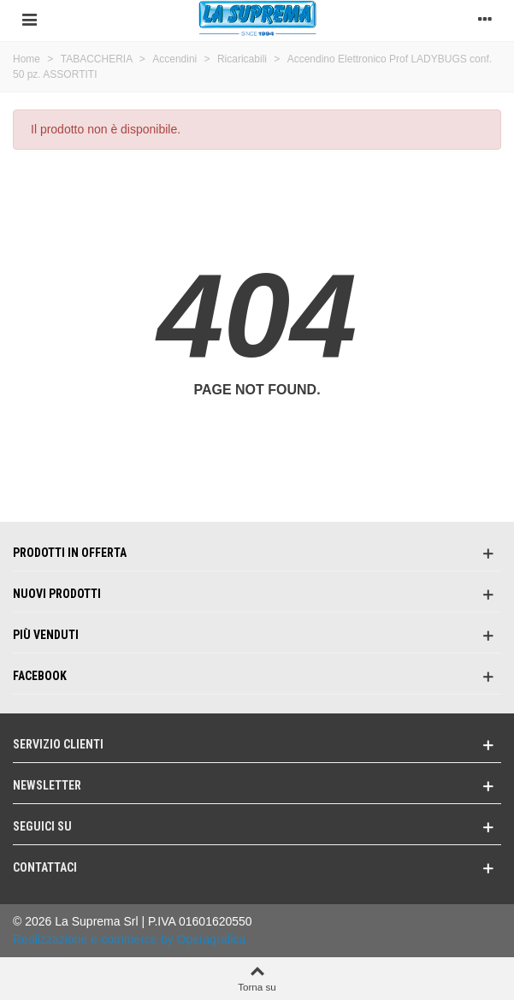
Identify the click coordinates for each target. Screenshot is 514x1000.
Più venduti (46, 635)
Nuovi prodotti (57, 594)
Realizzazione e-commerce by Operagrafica (129, 939)
